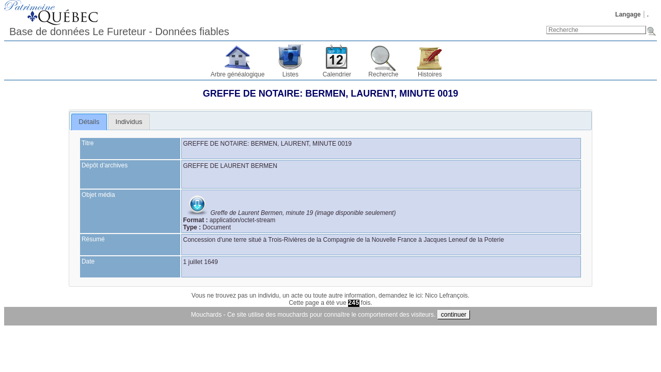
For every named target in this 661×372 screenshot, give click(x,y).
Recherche (383, 74)
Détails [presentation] (88, 122)
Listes (290, 74)
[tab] (89, 122)
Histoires (430, 74)
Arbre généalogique (238, 74)
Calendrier (337, 74)
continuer (453, 314)
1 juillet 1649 (200, 262)
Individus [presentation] (129, 122)
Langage (627, 14)
